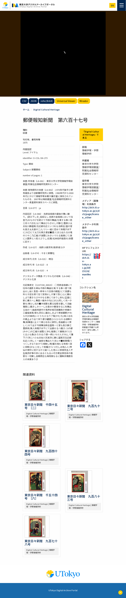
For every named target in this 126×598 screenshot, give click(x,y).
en (112, 5)
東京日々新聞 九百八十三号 (83, 498)
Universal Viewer (66, 101)
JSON (33, 101)
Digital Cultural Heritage (46, 109)
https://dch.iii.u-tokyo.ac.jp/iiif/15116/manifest (86, 266)
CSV (24, 101)
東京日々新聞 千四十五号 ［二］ (41, 406)
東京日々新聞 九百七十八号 (41, 542)
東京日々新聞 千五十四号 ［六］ (41, 496)
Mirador (83, 101)
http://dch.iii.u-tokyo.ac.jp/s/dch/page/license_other (91, 212)
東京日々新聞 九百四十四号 (41, 452)
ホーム (26, 109)
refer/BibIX (47, 101)
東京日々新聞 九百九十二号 (83, 407)
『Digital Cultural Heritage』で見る (90, 134)
